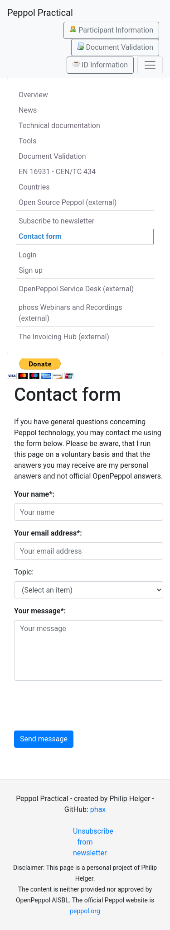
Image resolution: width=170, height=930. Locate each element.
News (28, 110)
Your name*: (34, 494)
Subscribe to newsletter (56, 221)
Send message (44, 739)
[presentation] (83, 705)
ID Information (100, 64)
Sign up (31, 270)
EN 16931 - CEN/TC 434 (57, 171)
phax (98, 809)
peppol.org (85, 911)
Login (27, 255)
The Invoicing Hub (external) (64, 336)
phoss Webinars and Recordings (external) (70, 313)
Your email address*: (48, 533)
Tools (27, 141)
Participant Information (111, 29)
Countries (34, 187)
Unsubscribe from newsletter (88, 842)
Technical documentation (59, 125)
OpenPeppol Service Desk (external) (76, 289)
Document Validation (115, 47)
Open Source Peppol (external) (68, 202)
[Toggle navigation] (150, 65)
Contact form (40, 236)
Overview (33, 94)
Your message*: (40, 611)
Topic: (24, 572)
